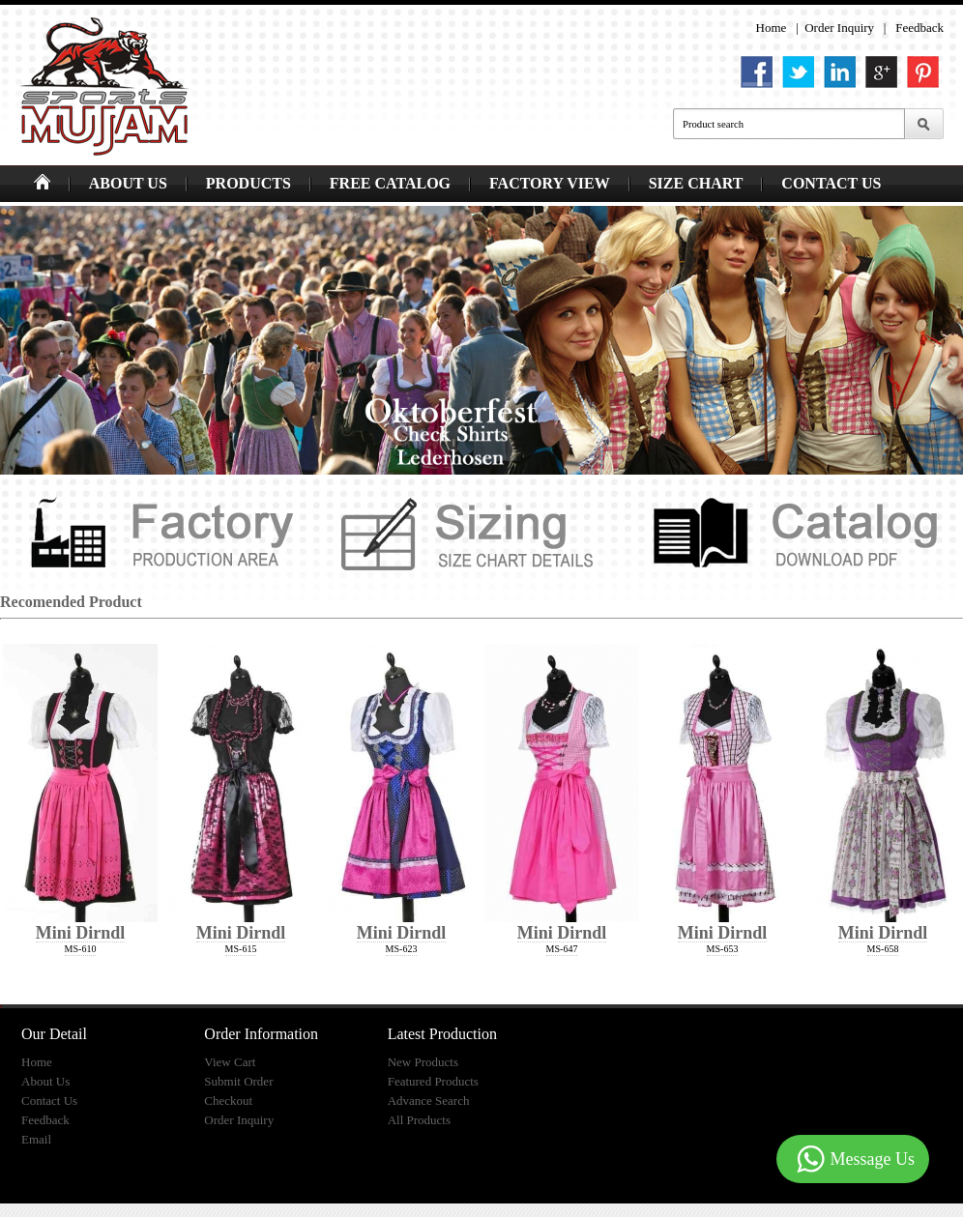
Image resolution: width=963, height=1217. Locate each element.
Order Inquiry (839, 27)
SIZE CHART (696, 183)
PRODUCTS (248, 183)
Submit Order (238, 1081)
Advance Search (429, 1100)
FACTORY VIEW (549, 183)
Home (771, 27)
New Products (423, 1062)
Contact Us (49, 1100)
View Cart (229, 1062)
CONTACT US (831, 183)
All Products (419, 1120)
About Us (45, 1081)
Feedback (919, 27)
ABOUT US (128, 183)
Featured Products (433, 1081)
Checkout (228, 1100)
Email (36, 1139)
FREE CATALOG (390, 183)
